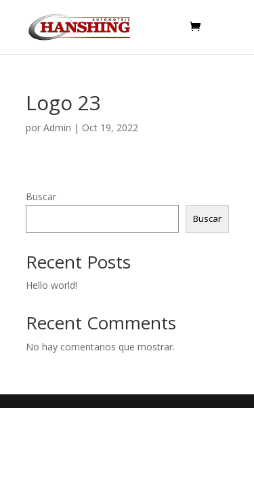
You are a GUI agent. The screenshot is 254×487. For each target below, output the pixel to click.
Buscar (41, 196)
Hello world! (51, 285)
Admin (57, 127)
